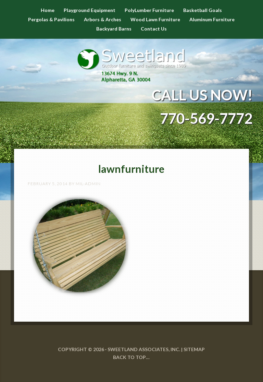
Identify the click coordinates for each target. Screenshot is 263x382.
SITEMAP (194, 349)
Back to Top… (131, 357)
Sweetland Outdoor (132, 60)
